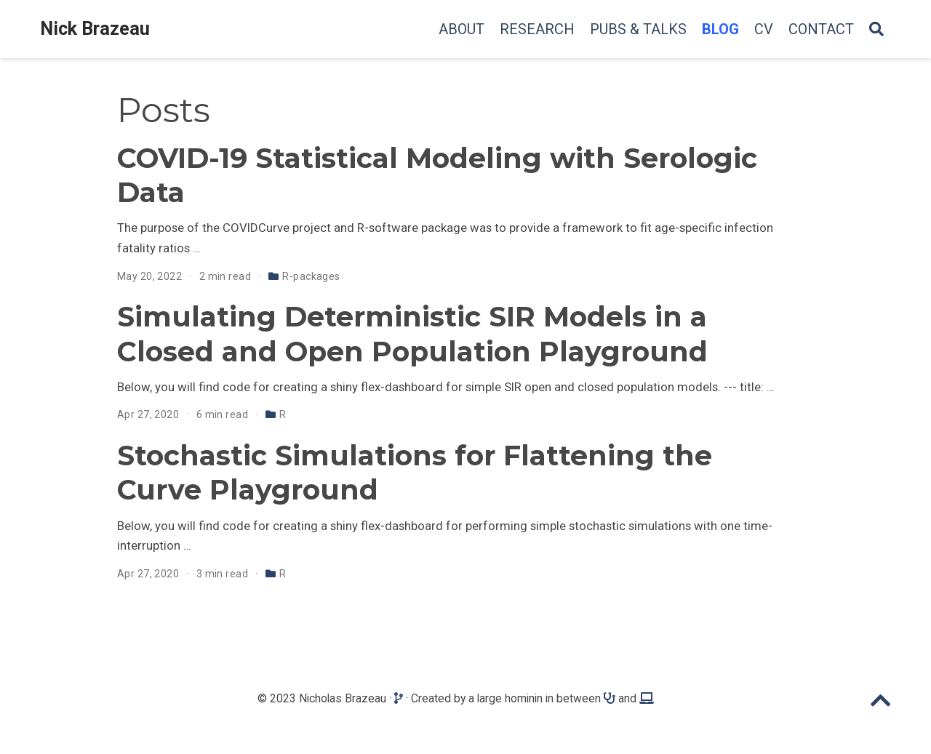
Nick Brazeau (95, 28)
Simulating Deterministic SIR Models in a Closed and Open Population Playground (412, 333)
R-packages (311, 276)
